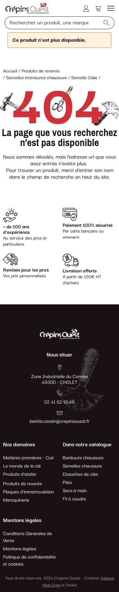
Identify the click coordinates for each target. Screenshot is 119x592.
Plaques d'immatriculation (28, 492)
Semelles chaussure (82, 466)
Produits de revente (22, 484)
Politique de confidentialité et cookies (29, 560)
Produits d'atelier (20, 474)
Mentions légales (19, 549)
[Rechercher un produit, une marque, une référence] (59, 22)
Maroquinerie (16, 500)
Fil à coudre (74, 499)
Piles (67, 482)
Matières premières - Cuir (28, 458)
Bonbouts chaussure (83, 458)
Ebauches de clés (80, 474)
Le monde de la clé (22, 466)
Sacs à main (75, 491)
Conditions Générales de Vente (27, 537)
